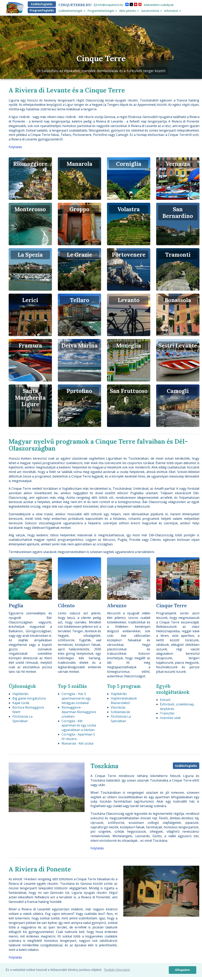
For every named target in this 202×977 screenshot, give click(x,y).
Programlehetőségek (102, 11)
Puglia (16, 606)
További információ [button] (117, 969)
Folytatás (15, 147)
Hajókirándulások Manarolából (124, 700)
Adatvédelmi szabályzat (159, 5)
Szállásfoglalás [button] (42, 4)
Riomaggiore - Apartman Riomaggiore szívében (79, 712)
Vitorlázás (118, 707)
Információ (172, 11)
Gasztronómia (151, 11)
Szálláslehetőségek (71, 11)
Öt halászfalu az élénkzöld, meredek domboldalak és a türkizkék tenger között (101, 70)
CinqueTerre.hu (75, 5)
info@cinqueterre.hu (108, 5)
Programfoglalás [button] (42, 10)
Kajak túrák (20, 703)
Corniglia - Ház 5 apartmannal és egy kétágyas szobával (76, 698)
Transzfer (167, 713)
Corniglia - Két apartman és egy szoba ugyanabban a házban (79, 725)
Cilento (66, 606)
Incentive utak (170, 718)
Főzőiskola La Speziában (22, 718)
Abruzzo (116, 606)
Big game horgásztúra (29, 698)
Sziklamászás (120, 712)
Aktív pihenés (129, 11)
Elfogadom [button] (182, 969)
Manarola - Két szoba (77, 743)
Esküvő (165, 700)
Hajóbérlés (20, 694)
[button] (12, 47)
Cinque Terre (101, 58)
